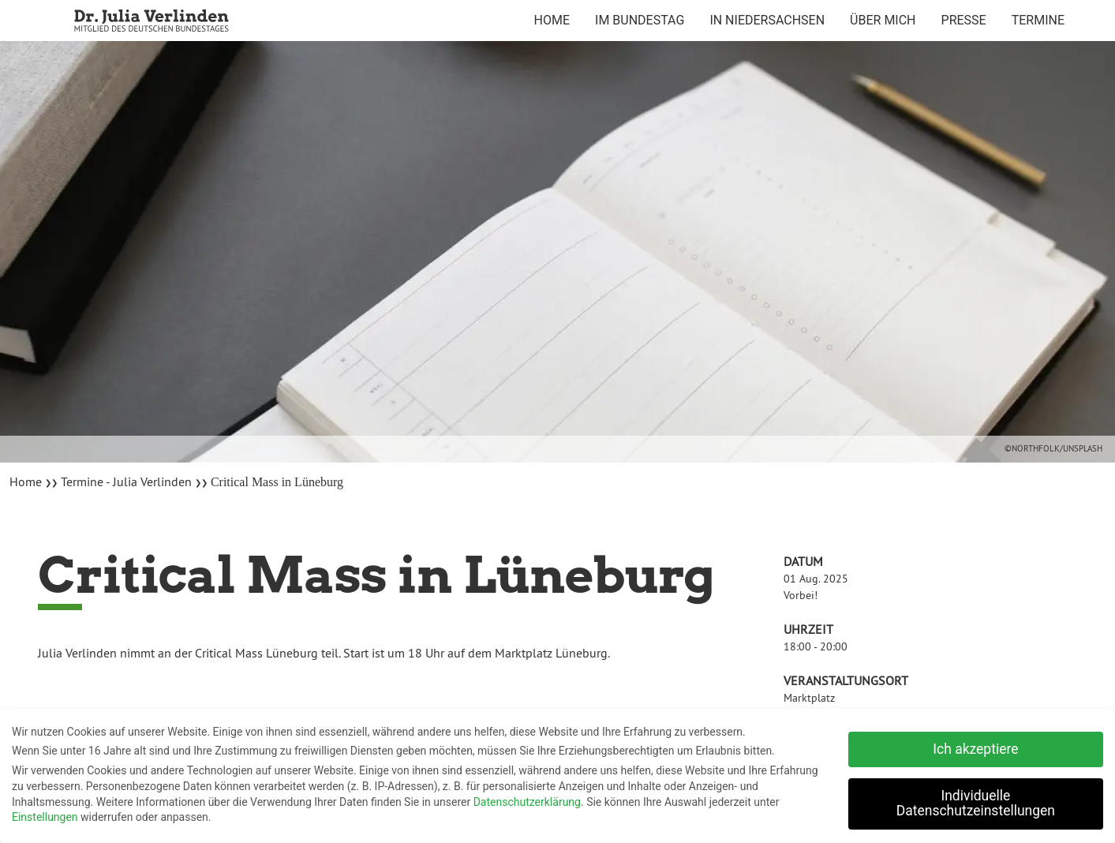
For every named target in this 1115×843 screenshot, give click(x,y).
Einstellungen (45, 813)
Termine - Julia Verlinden (126, 481)
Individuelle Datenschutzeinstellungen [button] (975, 800)
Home (27, 481)
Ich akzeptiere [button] (975, 746)
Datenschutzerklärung (527, 798)
